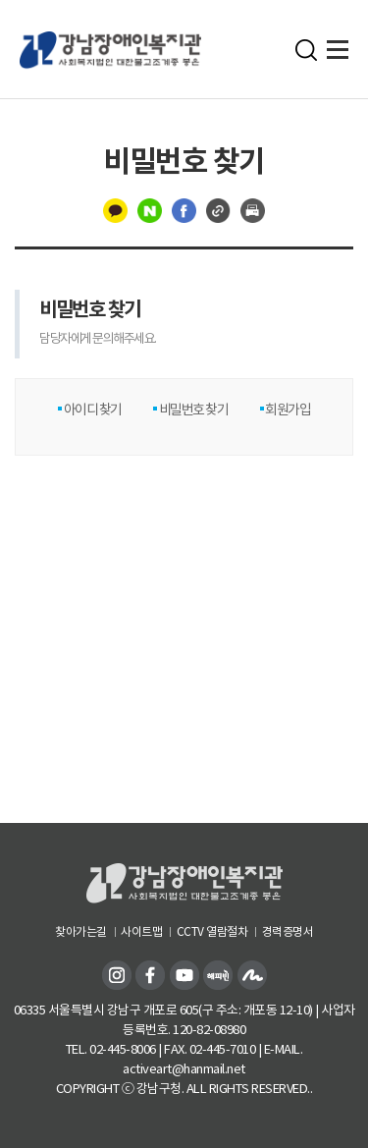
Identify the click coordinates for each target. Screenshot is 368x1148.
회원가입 (287, 409)
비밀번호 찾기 (192, 409)
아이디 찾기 (92, 409)
